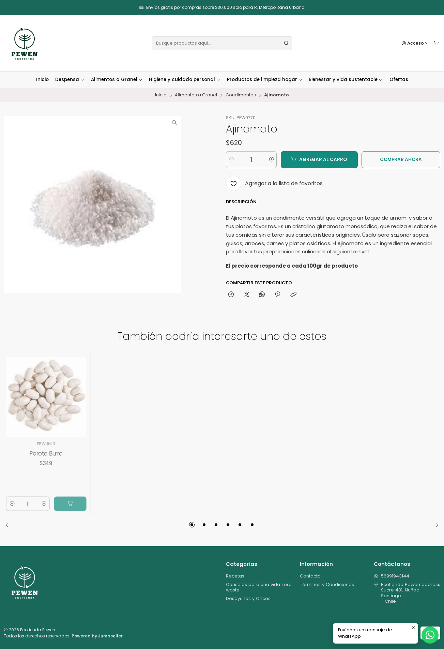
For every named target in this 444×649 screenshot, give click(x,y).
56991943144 (391, 576)
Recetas (235, 576)
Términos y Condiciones (327, 584)
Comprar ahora (401, 159)
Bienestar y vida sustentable (346, 79)
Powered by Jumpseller (97, 636)
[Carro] (436, 43)
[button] (192, 525)
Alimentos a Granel (116, 79)
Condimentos (241, 95)
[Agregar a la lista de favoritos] (274, 183)
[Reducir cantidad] (231, 160)
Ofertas (398, 79)
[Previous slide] (9, 525)
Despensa (69, 79)
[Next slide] (435, 525)
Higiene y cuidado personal (184, 79)
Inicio (42, 79)
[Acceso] (415, 43)
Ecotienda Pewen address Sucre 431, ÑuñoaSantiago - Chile (407, 592)
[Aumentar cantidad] (271, 160)
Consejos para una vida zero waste (259, 587)
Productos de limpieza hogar (264, 79)
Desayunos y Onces (248, 598)
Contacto (310, 576)
